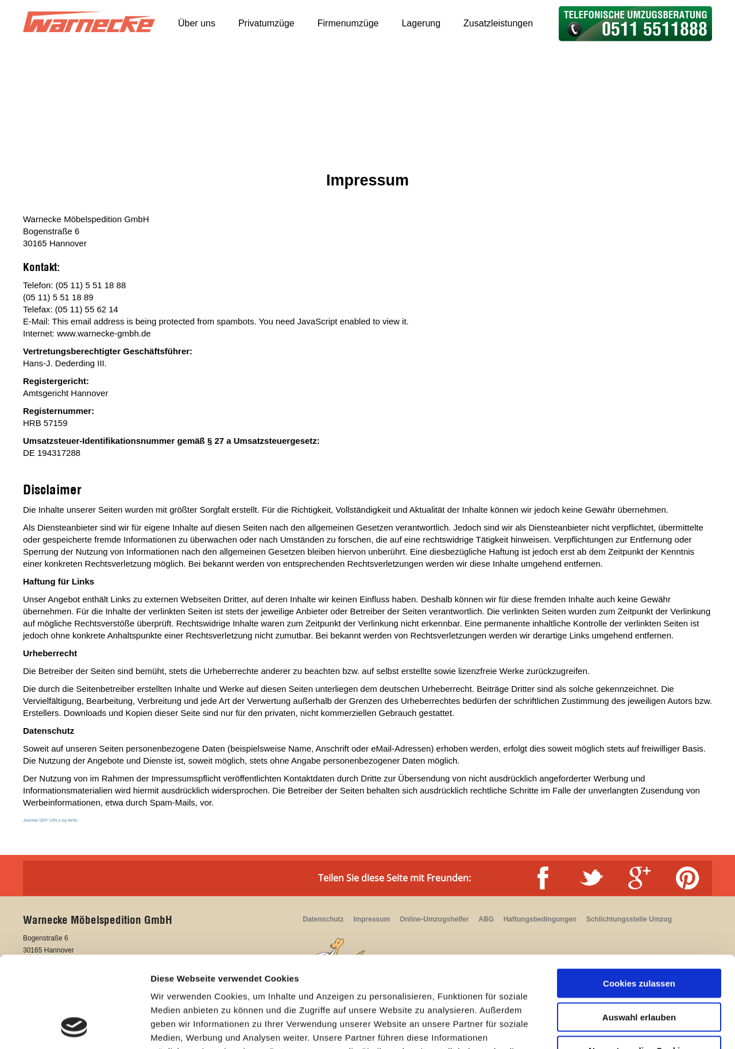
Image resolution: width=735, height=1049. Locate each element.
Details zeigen (611, 1026)
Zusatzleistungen (498, 23)
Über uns (196, 23)
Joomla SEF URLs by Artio (50, 820)
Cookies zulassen (639, 898)
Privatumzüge (266, 23)
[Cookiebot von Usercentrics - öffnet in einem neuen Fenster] (74, 1026)
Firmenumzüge (348, 23)
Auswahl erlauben (639, 931)
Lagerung (420, 23)
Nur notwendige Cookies (639, 965)
